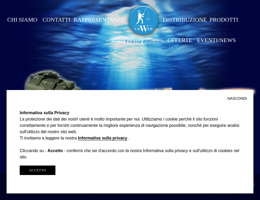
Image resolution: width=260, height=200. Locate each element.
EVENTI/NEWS (216, 40)
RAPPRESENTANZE (99, 19)
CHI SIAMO (22, 19)
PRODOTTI (224, 19)
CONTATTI (56, 19)
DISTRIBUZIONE (185, 19)
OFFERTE (180, 40)
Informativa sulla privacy (102, 138)
